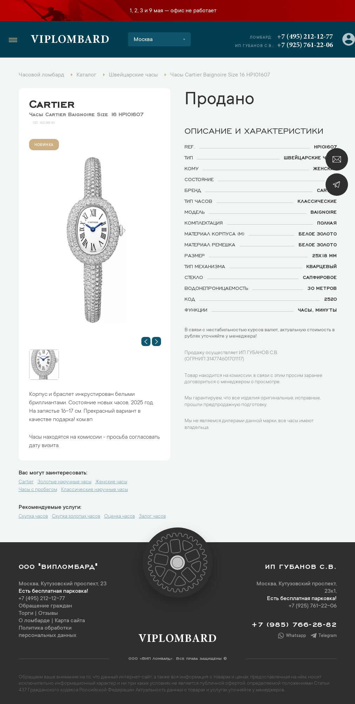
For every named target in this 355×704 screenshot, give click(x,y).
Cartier (51, 102)
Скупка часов (33, 516)
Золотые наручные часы (65, 482)
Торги (26, 613)
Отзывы (48, 613)
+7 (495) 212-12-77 (305, 36)
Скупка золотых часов (76, 516)
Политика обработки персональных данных (47, 632)
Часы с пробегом (38, 490)
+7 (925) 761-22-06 (305, 45)
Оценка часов (119, 516)
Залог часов (152, 516)
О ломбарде (34, 621)
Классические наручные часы (94, 490)
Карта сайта (70, 621)
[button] (145, 341)
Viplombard (70, 40)
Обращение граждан (45, 606)
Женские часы (111, 482)
